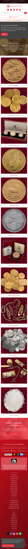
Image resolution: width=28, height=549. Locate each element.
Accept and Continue (8, 545)
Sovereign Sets (14, 478)
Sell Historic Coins (14, 235)
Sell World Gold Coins (14, 295)
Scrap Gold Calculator (14, 506)
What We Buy (14, 518)
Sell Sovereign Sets (14, 145)
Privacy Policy (18, 541)
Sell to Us (14, 434)
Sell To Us (14, 516)
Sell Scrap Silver (14, 415)
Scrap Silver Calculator (14, 508)
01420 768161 (7, 450)
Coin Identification (14, 504)
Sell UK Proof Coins (14, 265)
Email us (14, 450)
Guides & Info (14, 524)
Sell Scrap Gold (14, 385)
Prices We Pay (14, 520)
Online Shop (14, 522)
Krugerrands (14, 482)
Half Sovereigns (14, 476)
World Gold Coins (14, 488)
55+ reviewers (18, 20)
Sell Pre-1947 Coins (14, 355)
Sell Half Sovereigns (14, 115)
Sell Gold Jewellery (14, 325)
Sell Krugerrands (14, 205)
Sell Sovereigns (14, 85)
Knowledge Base (14, 502)
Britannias (14, 480)
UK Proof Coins (14, 486)
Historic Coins (14, 484)
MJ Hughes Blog (14, 500)
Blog (14, 513)
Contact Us (14, 515)
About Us (14, 526)
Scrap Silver (14, 495)
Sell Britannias (14, 175)
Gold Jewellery (14, 490)
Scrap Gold (14, 493)
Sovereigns (14, 474)
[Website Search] (25, 13)
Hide (4, 34)
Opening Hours (22, 450)
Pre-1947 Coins (14, 492)
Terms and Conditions (6, 542)
